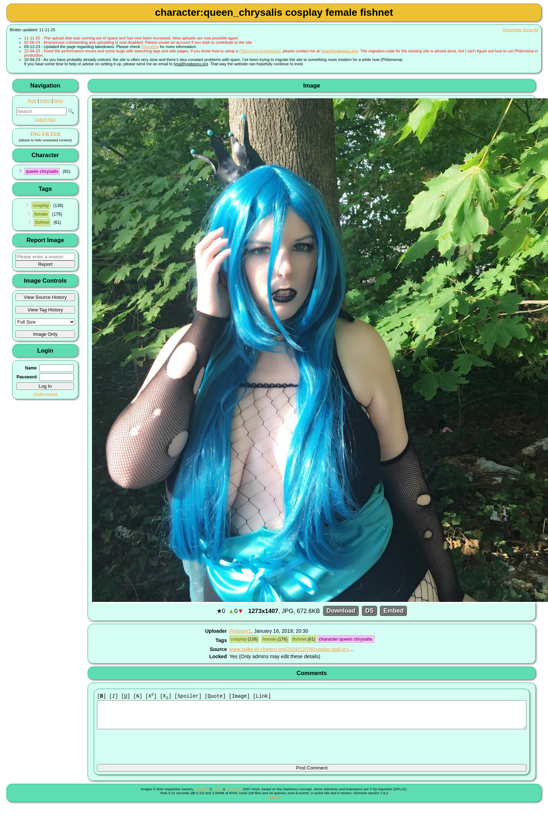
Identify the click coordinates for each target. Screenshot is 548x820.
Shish (217, 795)
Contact (274, 803)
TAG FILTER (45, 134)
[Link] (262, 696)
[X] (151, 696)
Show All (530, 30)
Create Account (45, 394)
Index (45, 100)
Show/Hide (512, 30)
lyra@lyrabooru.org (339, 51)
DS (369, 611)
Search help (45, 119)
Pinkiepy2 (240, 631)
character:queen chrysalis (346, 639)
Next (58, 100)
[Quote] (215, 696)
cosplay (41, 205)
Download (340, 611)
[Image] (239, 696)
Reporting (150, 46)
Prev (32, 100)
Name (31, 368)
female (41, 214)
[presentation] (151, 750)
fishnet (42, 222)
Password (27, 377)
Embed (394, 611)
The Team (234, 795)
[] (101, 696)
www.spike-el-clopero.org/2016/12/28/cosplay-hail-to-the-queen (299, 649)
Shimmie (202, 795)
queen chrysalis (42, 171)
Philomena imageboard (259, 51)
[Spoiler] (188, 696)
